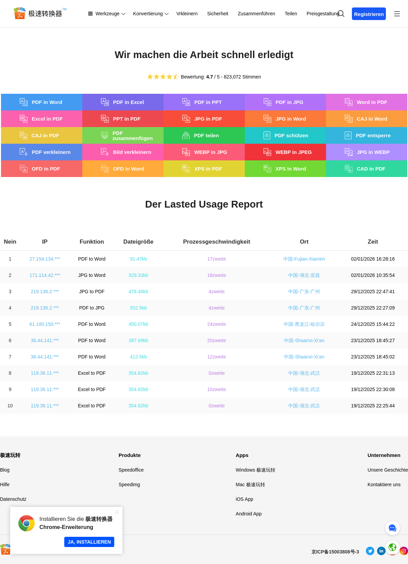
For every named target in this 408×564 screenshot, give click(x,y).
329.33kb (138, 275)
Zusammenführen (256, 13)
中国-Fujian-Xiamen (304, 259)
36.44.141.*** (45, 340)
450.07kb (138, 324)
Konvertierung (148, 13)
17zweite (216, 259)
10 (10, 405)
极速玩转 (10, 455)
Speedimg (129, 484)
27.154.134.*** (45, 259)
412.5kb (138, 356)
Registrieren (369, 14)
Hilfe (5, 484)
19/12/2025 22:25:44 (372, 405)
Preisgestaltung (323, 13)
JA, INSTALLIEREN (89, 542)
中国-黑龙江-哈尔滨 (304, 324)
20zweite (216, 340)
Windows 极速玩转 (255, 470)
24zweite (216, 324)
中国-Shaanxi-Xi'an (304, 340)
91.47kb (138, 259)
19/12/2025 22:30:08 (372, 389)
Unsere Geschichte (388, 470)
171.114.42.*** (45, 275)
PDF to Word (92, 259)
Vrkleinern (187, 13)
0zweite (216, 373)
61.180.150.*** (45, 324)
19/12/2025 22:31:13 (372, 373)
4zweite (216, 291)
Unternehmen (384, 455)
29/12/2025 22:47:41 (372, 291)
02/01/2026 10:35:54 (372, 275)
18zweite (216, 275)
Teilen (291, 13)
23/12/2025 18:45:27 (372, 340)
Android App (248, 513)
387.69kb (138, 340)
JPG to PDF (92, 291)
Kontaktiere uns (384, 484)
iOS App (244, 499)
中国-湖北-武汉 (304, 373)
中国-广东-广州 (304, 291)
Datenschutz (13, 499)
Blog (5, 470)
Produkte (130, 455)
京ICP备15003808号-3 (335, 551)
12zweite (216, 356)
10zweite (216, 389)
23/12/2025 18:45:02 (372, 356)
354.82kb (138, 373)
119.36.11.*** (45, 373)
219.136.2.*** (45, 291)
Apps (242, 455)
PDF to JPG (92, 308)
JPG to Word (91, 275)
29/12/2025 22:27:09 (372, 308)
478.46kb (138, 291)
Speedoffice (131, 470)
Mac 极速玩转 (250, 484)
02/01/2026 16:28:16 (372, 259)
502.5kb (138, 308)
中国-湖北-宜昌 (304, 275)
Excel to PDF (92, 373)
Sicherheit (217, 13)
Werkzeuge (108, 13)
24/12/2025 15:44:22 (372, 324)
